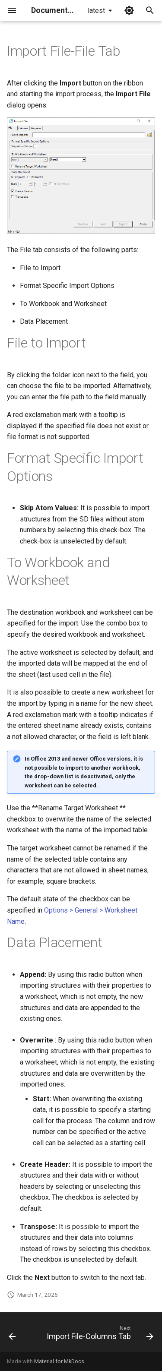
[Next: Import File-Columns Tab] (99, 1335)
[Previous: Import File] (12, 1335)
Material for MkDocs (59, 1361)
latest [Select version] (96, 10)
